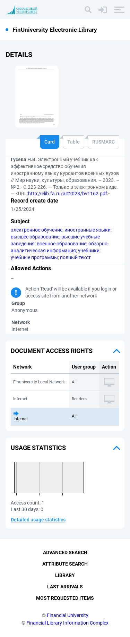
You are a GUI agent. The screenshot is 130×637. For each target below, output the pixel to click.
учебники (88, 250)
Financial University (67, 615)
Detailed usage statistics (38, 519)
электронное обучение (36, 230)
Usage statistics (38, 447)
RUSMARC (103, 142)
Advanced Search (65, 552)
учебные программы (34, 257)
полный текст (75, 257)
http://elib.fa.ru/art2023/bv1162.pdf (67, 193)
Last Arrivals (65, 586)
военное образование (61, 243)
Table (73, 142)
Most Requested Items (65, 598)
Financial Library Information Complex (67, 623)
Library (65, 575)
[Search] (88, 9)
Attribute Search (65, 564)
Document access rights (52, 350)
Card (49, 142)
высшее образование (35, 236)
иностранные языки (87, 230)
